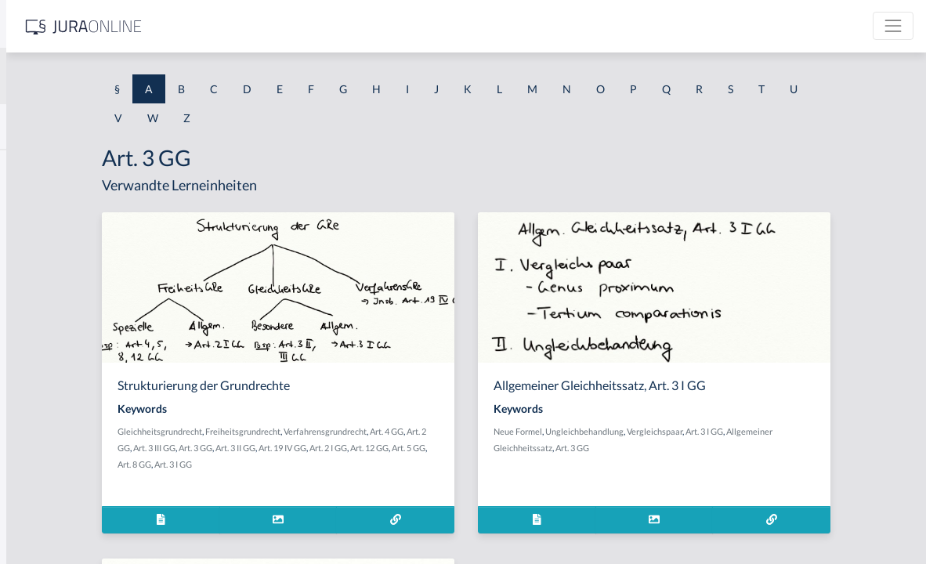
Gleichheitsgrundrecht (320, 431)
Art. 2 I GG (525, 448)
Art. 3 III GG (352, 448)
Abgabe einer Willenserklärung (88, 237)
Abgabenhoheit (50, 272)
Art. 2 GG (310, 448)
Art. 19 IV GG (480, 448)
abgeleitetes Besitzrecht (70, 307)
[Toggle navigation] (893, 26)
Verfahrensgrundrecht (485, 431)
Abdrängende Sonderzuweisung (89, 166)
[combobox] (125, 76)
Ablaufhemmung (53, 519)
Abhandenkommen (59, 413)
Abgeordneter (47, 342)
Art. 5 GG (321, 464)
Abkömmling (44, 483)
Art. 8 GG (358, 464)
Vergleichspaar (777, 431)
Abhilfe (31, 448)
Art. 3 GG (393, 448)
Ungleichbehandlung (706, 431)
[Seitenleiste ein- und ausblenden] (225, 24)
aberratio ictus (48, 201)
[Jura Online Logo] (328, 26)
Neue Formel (640, 431)
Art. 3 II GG (433, 448)
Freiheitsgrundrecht (403, 431)
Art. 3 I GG (397, 464)
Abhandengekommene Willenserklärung (110, 378)
